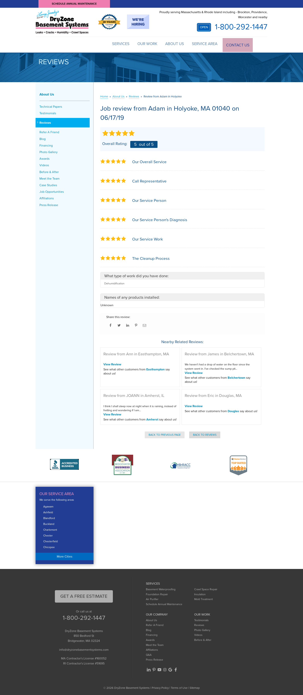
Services (114, 44)
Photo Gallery (48, 151)
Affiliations (46, 198)
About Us (171, 44)
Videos (44, 165)
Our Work (142, 44)
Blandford (49, 518)
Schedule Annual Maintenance (74, 4)
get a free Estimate (83, 595)
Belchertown (236, 377)
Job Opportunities (51, 191)
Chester (48, 535)
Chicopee (49, 547)
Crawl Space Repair (205, 589)
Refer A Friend (49, 132)
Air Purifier (152, 599)
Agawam (48, 506)
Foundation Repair (157, 594)
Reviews (45, 122)
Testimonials (47, 112)
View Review (112, 364)
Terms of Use (179, 687)
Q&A (149, 654)
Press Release (48, 204)
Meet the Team (49, 178)
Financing (46, 145)
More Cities (64, 556)
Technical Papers (50, 106)
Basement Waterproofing (160, 589)
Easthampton (155, 369)
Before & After (49, 171)
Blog (42, 138)
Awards (44, 158)
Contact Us (237, 44)
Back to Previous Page (165, 434)
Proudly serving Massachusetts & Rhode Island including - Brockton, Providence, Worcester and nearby (213, 14)
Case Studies (48, 184)
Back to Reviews (204, 434)
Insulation (200, 594)
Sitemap (195, 687)
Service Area (203, 44)
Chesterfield (50, 541)
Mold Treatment (203, 599)
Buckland (48, 523)
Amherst (152, 419)
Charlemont (50, 529)
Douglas (233, 410)
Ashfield (48, 512)
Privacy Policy (160, 687)
